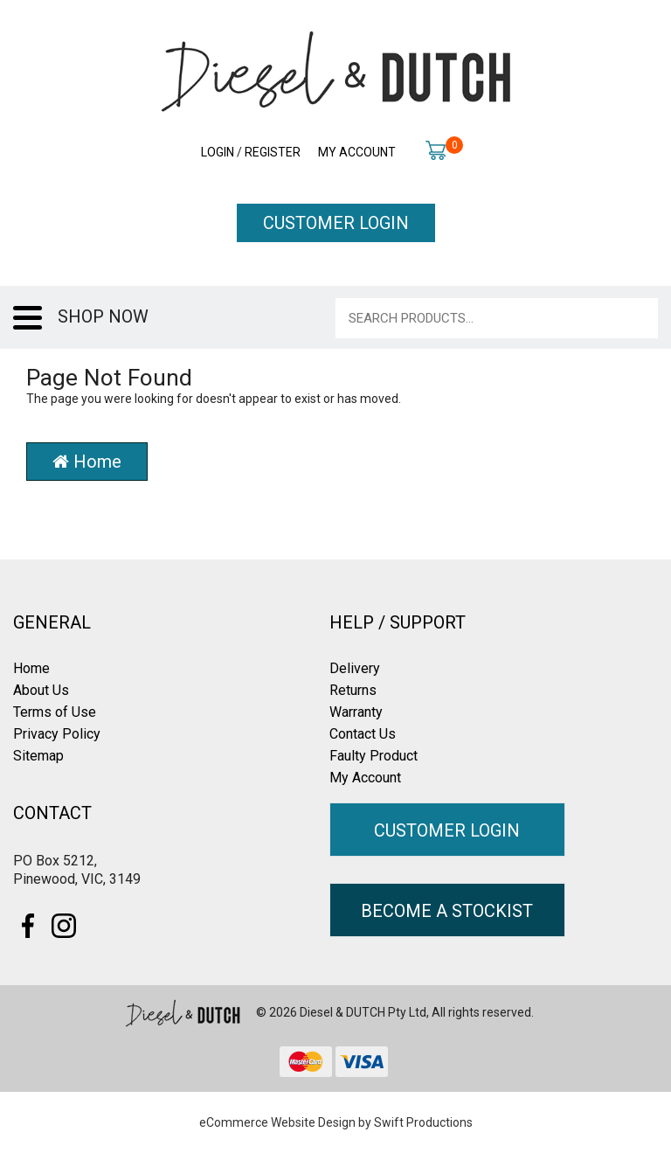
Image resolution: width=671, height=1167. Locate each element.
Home (86, 461)
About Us (41, 690)
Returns (353, 690)
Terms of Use (54, 712)
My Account (357, 152)
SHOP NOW (103, 316)
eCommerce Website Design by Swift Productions (336, 1122)
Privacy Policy (56, 734)
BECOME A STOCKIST (447, 910)
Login (217, 152)
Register (273, 152)
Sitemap (38, 755)
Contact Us (362, 734)
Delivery (354, 668)
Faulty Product (373, 755)
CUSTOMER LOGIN (336, 222)
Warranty (356, 712)
